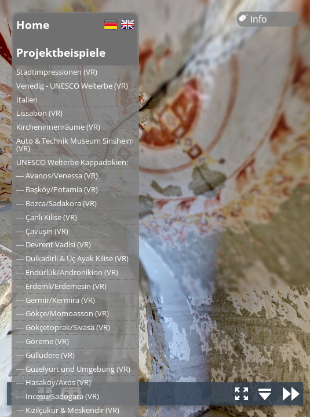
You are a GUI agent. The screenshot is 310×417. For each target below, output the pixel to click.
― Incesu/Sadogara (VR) (57, 396)
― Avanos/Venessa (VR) (57, 175)
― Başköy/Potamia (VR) (57, 189)
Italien (27, 99)
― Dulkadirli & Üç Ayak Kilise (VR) (72, 258)
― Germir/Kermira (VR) (55, 300)
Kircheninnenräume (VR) (58, 127)
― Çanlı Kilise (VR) (46, 217)
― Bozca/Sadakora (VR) (56, 203)
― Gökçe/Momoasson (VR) (62, 313)
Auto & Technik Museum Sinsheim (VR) (75, 144)
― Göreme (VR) (42, 341)
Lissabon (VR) (39, 113)
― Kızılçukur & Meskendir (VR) (67, 410)
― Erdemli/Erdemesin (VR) (61, 286)
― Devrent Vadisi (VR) (53, 244)
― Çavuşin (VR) (42, 231)
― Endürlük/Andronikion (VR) (67, 272)
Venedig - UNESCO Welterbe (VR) (72, 86)
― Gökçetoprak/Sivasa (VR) (63, 327)
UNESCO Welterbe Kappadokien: (72, 162)
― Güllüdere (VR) (45, 355)
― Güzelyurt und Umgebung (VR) (73, 369)
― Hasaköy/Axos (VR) (53, 382)
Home (32, 24)
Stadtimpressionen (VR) (56, 72)
